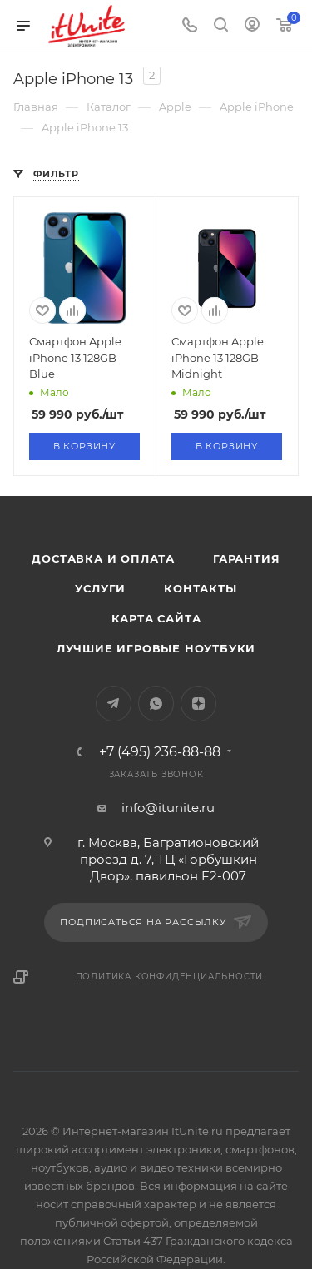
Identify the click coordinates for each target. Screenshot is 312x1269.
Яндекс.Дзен (198, 703)
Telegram (113, 703)
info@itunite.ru (168, 807)
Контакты (200, 588)
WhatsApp (156, 703)
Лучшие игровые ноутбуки (156, 648)
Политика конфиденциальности (170, 976)
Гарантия (246, 558)
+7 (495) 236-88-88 (159, 752)
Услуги (100, 588)
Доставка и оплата (103, 558)
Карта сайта (156, 618)
